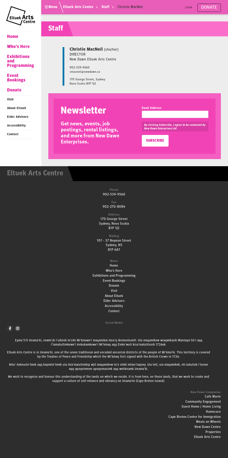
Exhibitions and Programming (20, 61)
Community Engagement (203, 402)
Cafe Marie (213, 396)
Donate (14, 90)
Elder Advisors (17, 117)
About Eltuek (16, 108)
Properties (213, 432)
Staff (106, 7)
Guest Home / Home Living (201, 406)
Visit (10, 99)
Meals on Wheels (208, 422)
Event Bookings (16, 78)
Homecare (213, 412)
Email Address (152, 108)
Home (12, 37)
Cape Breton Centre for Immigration (195, 417)
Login (188, 7)
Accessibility (16, 125)
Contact (13, 134)
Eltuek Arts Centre (78, 7)
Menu (51, 7)
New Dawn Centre (208, 427)
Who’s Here (18, 47)
